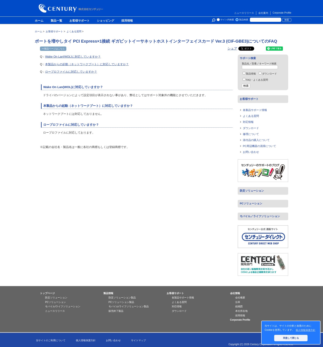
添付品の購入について (256, 140)
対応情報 (248, 121)
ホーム (39, 20)
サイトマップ (138, 340)
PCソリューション (251, 203)
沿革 (237, 302)
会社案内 (263, 13)
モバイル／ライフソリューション (260, 216)
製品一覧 (56, 20)
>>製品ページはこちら (53, 48)
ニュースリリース (244, 13)
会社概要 (240, 297)
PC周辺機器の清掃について (259, 146)
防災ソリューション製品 (122, 297)
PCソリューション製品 (121, 302)
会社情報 (235, 293)
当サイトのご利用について (51, 340)
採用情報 (127, 20)
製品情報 (249, 73)
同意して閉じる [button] (291, 338)
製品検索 (243, 19)
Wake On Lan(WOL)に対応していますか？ (73, 56)
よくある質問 (251, 116)
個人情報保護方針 (86, 340)
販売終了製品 (116, 311)
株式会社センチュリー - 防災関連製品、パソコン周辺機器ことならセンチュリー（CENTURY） (72, 8)
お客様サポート (79, 20)
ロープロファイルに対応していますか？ (71, 71)
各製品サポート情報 (255, 110)
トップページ (47, 293)
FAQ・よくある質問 (255, 80)
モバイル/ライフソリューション (62, 306)
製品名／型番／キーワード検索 (259, 63)
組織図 (239, 306)
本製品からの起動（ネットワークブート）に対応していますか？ (87, 64)
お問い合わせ (251, 152)
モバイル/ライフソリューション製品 (129, 306)
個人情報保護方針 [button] (305, 330)
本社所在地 (241, 311)
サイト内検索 (227, 19)
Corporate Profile (282, 12)
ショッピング (105, 20)
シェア (232, 48)
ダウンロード (268, 73)
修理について (251, 134)
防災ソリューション (252, 190)
